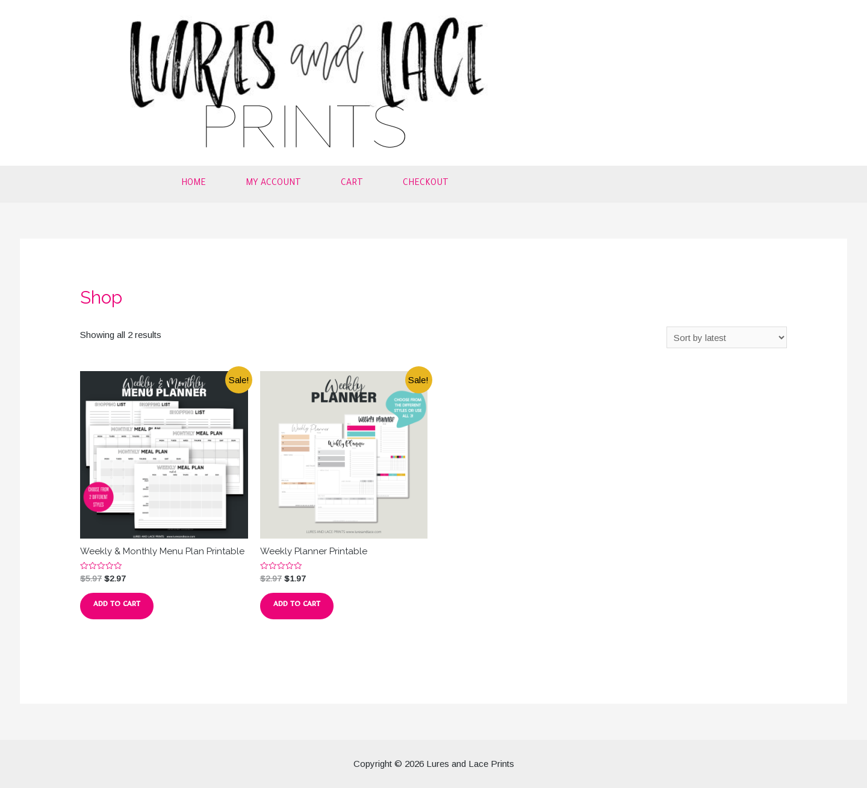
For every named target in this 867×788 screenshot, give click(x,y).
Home (193, 184)
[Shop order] (727, 337)
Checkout (426, 184)
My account (273, 184)
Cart (352, 184)
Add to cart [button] (116, 605)
